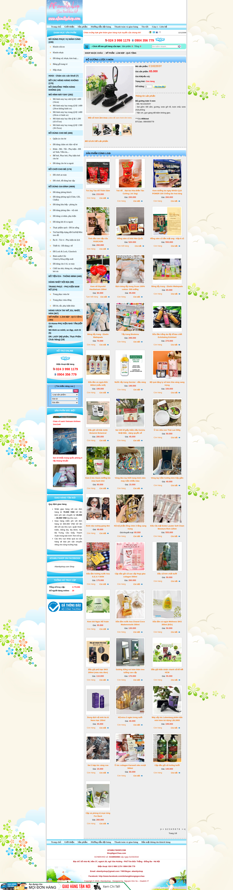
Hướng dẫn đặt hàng (101, 27)
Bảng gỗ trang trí (60, 64)
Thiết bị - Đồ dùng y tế (63, 246)
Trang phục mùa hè (61, 294)
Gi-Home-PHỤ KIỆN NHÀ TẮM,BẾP (65, 323)
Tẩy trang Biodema (130, 334)
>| (184, 829)
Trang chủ (54, 27)
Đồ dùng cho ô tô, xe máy (64, 264)
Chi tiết (104, 198)
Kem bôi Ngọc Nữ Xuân (98, 621)
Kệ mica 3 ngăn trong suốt (130, 717)
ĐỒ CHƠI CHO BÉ (57, 169)
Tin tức (145, 27)
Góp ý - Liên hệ (159, 27)
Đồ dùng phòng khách (62, 192)
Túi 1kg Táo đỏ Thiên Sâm (98, 190)
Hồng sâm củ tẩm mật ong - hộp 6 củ (167, 238)
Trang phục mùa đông (62, 300)
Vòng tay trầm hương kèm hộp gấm (167, 478)
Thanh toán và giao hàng (126, 27)
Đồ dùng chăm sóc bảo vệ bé (65, 144)
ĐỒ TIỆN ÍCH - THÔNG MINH (62, 276)
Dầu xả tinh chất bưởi (167, 574)
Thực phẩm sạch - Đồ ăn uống (66, 228)
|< (161, 829)
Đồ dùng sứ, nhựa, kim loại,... (66, 58)
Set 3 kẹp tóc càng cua (98, 765)
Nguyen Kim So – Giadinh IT (136, 881)
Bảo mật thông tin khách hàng (155, 842)
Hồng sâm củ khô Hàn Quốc (130, 238)
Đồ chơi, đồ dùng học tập (64, 181)
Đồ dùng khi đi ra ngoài (63, 222)
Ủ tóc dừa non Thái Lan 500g (167, 430)
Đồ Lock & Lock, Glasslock (65, 251)
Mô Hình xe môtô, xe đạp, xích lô (65, 330)
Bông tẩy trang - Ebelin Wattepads (167, 286)
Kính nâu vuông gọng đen (98, 526)
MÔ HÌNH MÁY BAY (58, 94)
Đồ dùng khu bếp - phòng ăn (65, 204)
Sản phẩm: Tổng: (116, 46)
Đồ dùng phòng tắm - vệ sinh (65, 210)
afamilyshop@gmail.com (107, 871)
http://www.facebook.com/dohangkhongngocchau (121, 876)
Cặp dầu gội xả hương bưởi (167, 765)
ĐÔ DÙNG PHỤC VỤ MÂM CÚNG (65, 39)
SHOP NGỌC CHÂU (94, 53)
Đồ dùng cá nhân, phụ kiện (64, 216)
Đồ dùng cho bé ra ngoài (63, 163)
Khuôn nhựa (58, 52)
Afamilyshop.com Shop (64, 566)
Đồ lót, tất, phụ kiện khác (64, 306)
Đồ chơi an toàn (60, 175)
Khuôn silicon (59, 47)
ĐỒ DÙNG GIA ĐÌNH (58, 186)
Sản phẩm (83, 27)
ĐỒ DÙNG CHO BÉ (58, 133)
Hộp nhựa (57, 70)
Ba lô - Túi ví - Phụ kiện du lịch (66, 240)
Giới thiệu (69, 27)
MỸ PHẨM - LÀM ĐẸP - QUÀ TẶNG (65, 317)
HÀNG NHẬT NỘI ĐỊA (59, 282)
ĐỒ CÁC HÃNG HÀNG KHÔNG (64, 80)
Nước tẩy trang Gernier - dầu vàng (130, 382)
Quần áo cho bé (59, 139)
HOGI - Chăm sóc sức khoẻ (62, 76)
